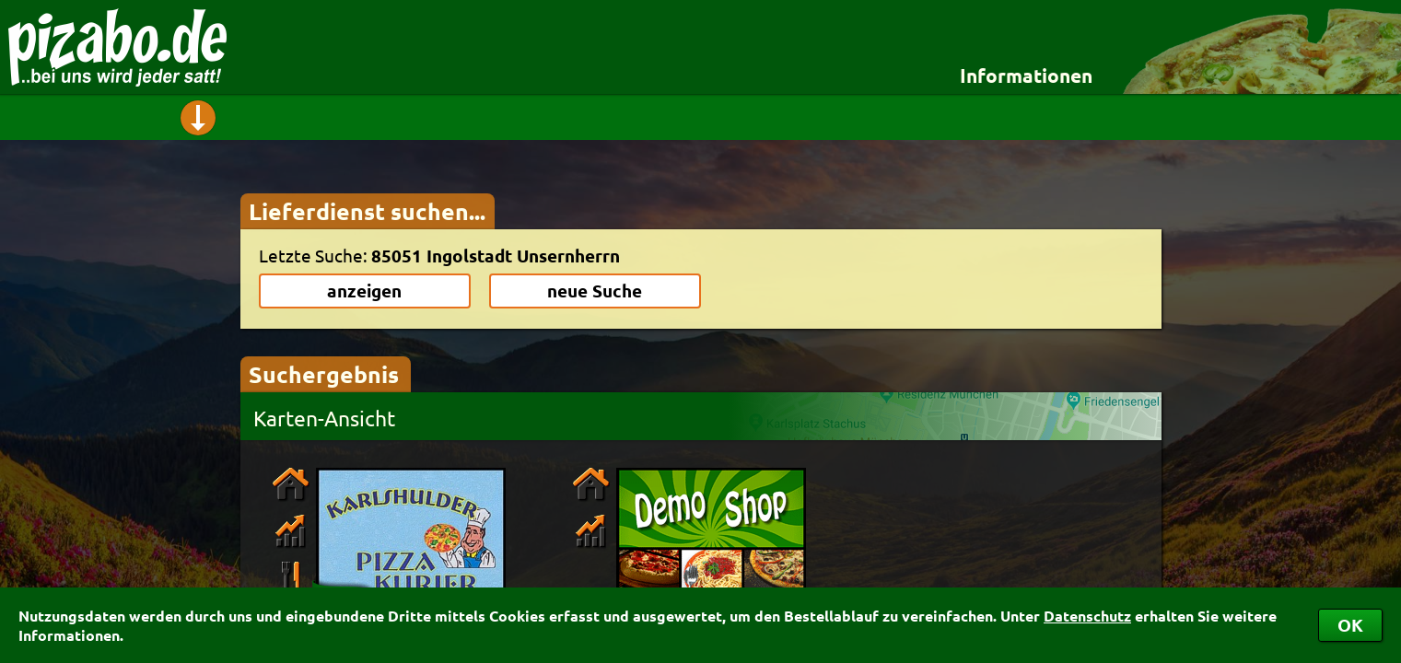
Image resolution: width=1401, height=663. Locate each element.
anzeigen (364, 290)
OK (1350, 624)
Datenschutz (1087, 615)
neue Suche (594, 290)
